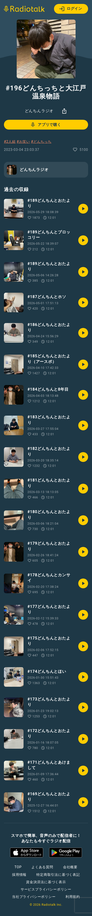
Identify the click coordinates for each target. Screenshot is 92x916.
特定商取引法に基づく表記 (58, 875)
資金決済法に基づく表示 (46, 882)
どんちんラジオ (39, 110)
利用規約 (73, 897)
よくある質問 (42, 867)
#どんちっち (41, 142)
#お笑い (23, 142)
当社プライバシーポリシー (34, 897)
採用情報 (19, 875)
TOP (18, 867)
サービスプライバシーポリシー (46, 889)
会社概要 (70, 867)
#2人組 (10, 142)
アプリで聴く (45, 125)
